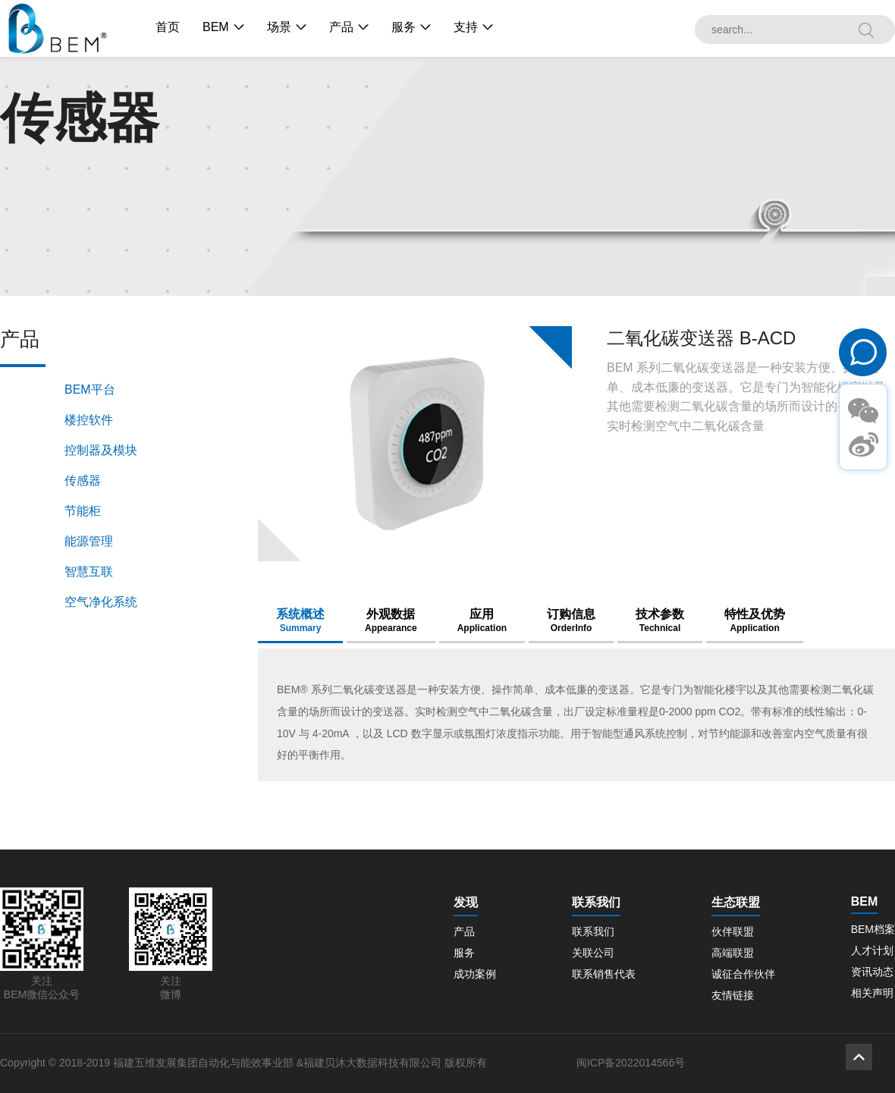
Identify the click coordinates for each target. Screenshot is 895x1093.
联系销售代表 (604, 974)
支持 (466, 26)
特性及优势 (754, 620)
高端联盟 (732, 953)
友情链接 (732, 995)
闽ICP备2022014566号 (630, 1063)
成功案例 (475, 974)
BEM (216, 26)
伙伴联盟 (732, 931)
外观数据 (391, 620)
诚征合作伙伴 (743, 974)
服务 (403, 26)
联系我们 (593, 931)
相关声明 (872, 993)
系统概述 (300, 620)
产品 (341, 26)
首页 (167, 26)
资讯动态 (872, 972)
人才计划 (872, 950)
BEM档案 (873, 929)
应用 (482, 620)
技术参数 (660, 620)
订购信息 (571, 620)
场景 (279, 26)
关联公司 (593, 953)
